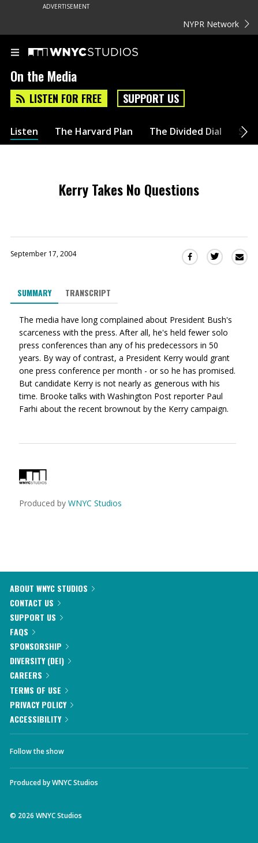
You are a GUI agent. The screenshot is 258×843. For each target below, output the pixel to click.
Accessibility (39, 719)
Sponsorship (39, 646)
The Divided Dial (185, 131)
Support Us (151, 98)
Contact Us (35, 603)
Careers (29, 675)
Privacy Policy (41, 704)
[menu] (15, 53)
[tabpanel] (129, 364)
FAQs (22, 631)
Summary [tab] (34, 292)
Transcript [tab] (88, 292)
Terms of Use (39, 690)
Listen (24, 131)
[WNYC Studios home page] (97, 52)
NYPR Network (216, 24)
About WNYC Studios (52, 588)
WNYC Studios (95, 503)
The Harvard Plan (94, 131)
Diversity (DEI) (40, 660)
